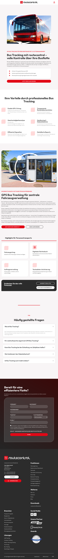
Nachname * (33, 404)
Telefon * (13, 415)
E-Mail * (12, 420)
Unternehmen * (14, 409)
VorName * (13, 404)
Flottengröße (38, 415)
